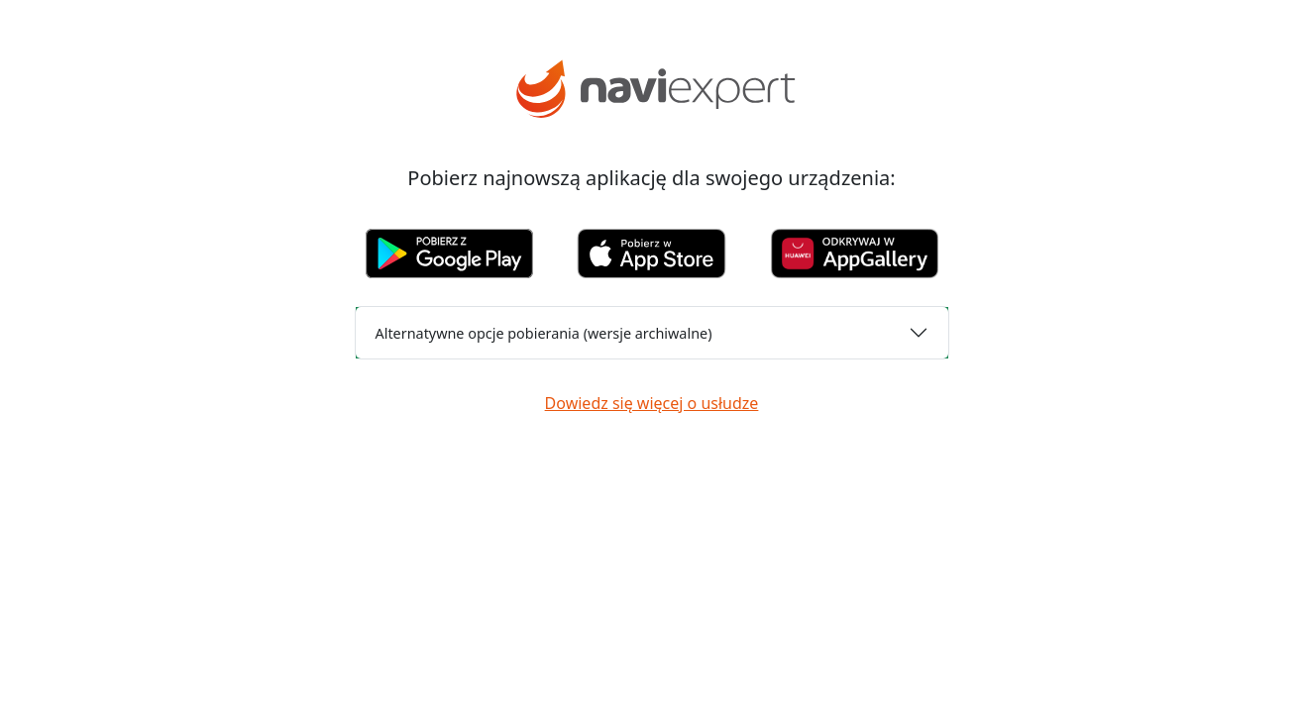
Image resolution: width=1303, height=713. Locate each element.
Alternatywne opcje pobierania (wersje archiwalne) (544, 333)
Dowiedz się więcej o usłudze (652, 403)
